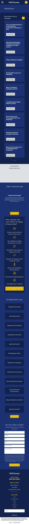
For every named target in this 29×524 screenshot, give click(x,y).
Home (14, 496)
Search (6, 510)
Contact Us (14, 504)
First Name (6, 431)
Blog (14, 502)
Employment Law (14, 498)
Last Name (6, 435)
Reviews (14, 500)
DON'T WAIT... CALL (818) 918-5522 (14, 288)
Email (6, 442)
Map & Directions (14, 491)
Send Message (14, 465)
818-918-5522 (14, 479)
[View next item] (15, 180)
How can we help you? (8, 448)
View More (14, 213)
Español (14, 506)
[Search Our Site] (23, 510)
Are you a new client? (8, 445)
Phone (6, 438)
